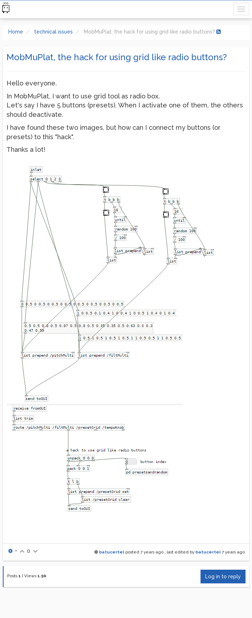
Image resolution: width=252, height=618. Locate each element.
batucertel (111, 552)
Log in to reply (223, 576)
